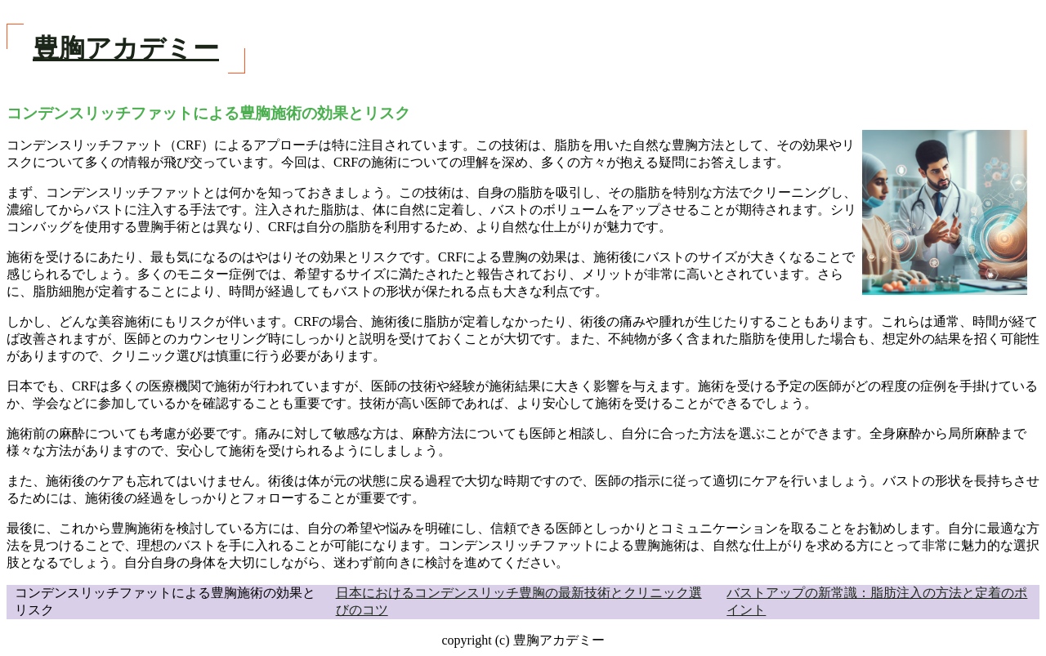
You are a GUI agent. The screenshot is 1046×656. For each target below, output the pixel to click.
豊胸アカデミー (126, 48)
